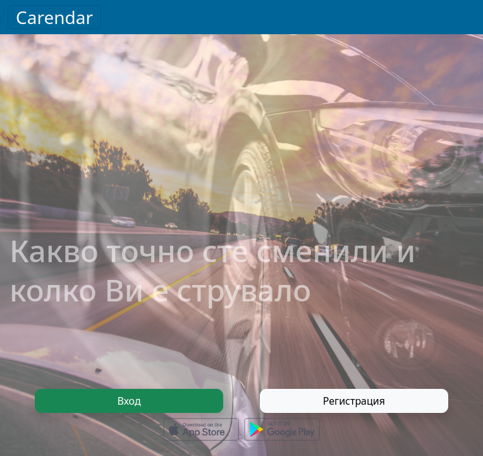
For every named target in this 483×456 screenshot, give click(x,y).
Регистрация (354, 401)
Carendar (54, 17)
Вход (129, 401)
